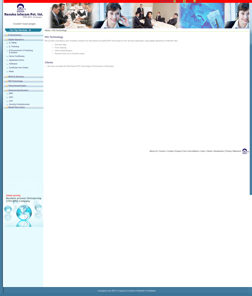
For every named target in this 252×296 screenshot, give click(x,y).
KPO (11, 97)
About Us (154, 151)
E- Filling (12, 43)
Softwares (13, 64)
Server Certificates (16, 56)
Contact (179, 1)
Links (202, 151)
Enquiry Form (181, 151)
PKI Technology (15, 81)
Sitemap (189, 1)
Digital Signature (16, 39)
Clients (209, 151)
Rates (11, 71)
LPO (11, 101)
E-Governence (15, 35)
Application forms (16, 60)
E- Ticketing (14, 47)
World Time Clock (16, 107)
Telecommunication (17, 86)
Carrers (162, 151)
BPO (11, 93)
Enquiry (199, 1)
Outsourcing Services (18, 90)
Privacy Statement (233, 151)
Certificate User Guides (19, 68)
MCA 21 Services (16, 76)
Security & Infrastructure (19, 104)
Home (47, 30)
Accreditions (193, 151)
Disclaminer (219, 151)
